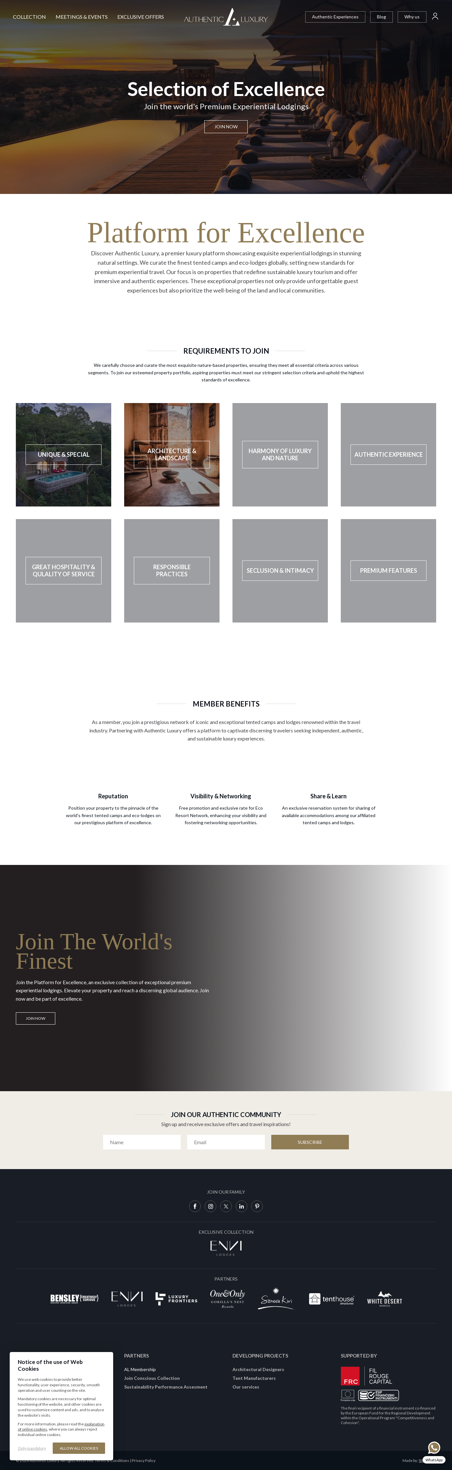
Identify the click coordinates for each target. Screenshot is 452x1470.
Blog (381, 16)
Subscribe (310, 1142)
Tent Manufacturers (254, 1378)
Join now (226, 126)
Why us (412, 16)
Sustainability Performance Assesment (166, 1387)
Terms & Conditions (112, 1460)
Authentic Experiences (335, 16)
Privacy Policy (144, 1460)
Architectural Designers (258, 1369)
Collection (29, 17)
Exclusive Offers (140, 17)
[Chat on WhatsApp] (434, 1452)
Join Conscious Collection (152, 1378)
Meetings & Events (82, 17)
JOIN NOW (35, 1018)
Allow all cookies (79, 1448)
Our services (245, 1387)
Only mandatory (32, 1448)
